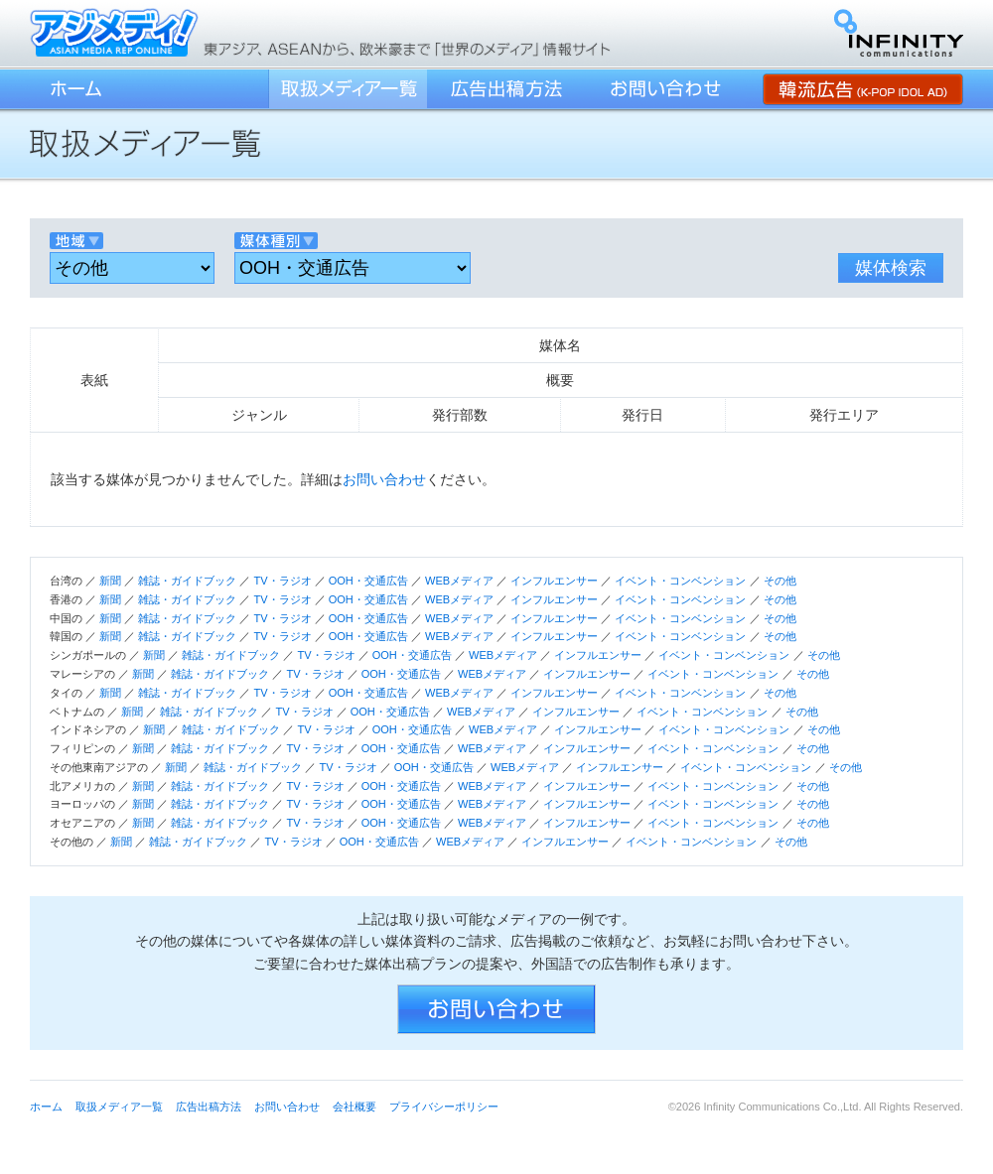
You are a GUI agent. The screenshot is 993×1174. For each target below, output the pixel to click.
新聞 (110, 581)
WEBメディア (459, 581)
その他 (780, 581)
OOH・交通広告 (368, 581)
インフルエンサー (554, 581)
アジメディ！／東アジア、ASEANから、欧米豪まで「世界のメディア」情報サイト (114, 32)
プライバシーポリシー (443, 1106)
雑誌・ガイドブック (187, 581)
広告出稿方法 (506, 88)
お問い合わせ (665, 88)
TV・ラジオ (282, 581)
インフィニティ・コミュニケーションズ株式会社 (898, 33)
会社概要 (354, 1106)
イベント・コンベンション (680, 581)
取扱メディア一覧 (347, 88)
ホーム (74, 88)
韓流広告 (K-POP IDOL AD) (863, 88)
